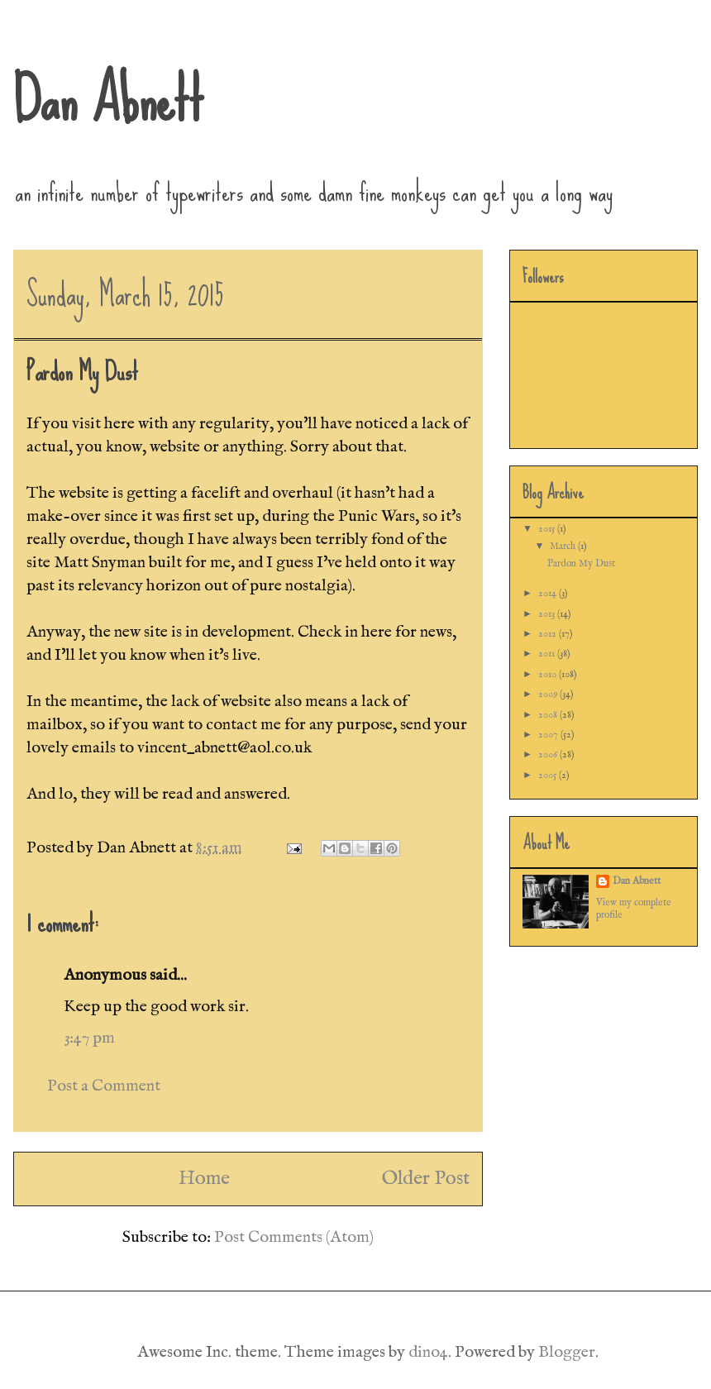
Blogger (566, 1352)
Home (204, 1178)
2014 (548, 593)
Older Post (425, 1178)
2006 (549, 754)
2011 (547, 653)
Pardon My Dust (581, 563)
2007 (549, 734)
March (564, 546)
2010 (548, 674)
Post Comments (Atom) (294, 1237)
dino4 (428, 1352)
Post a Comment (103, 1086)
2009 (549, 694)
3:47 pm (89, 1038)
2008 (549, 715)
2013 (547, 614)
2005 (548, 775)
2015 (547, 529)
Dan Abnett (108, 99)
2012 (548, 634)
